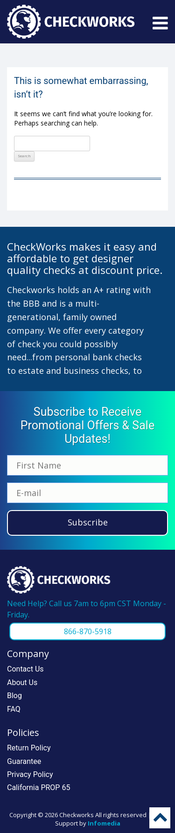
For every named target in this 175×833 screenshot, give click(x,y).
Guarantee (24, 761)
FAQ (14, 709)
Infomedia (104, 823)
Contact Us (25, 669)
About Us (22, 682)
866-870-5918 (88, 631)
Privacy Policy (30, 774)
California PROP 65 (38, 787)
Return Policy (28, 747)
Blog (14, 695)
